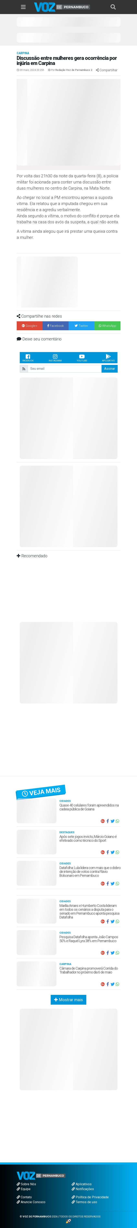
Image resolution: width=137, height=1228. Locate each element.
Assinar (109, 369)
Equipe (24, 1189)
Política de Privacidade (90, 1197)
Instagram (55, 357)
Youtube (82, 357)
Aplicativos (82, 1184)
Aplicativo (108, 357)
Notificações (83, 1189)
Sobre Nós (26, 1184)
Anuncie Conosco (31, 1202)
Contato (24, 1197)
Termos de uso (84, 1202)
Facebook (28, 357)
